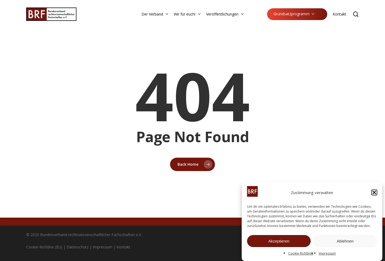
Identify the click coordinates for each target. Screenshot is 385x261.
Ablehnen (345, 241)
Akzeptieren (278, 241)
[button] (374, 193)
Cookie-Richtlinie (300, 254)
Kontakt (123, 246)
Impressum (327, 254)
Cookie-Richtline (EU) (44, 246)
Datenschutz (77, 246)
